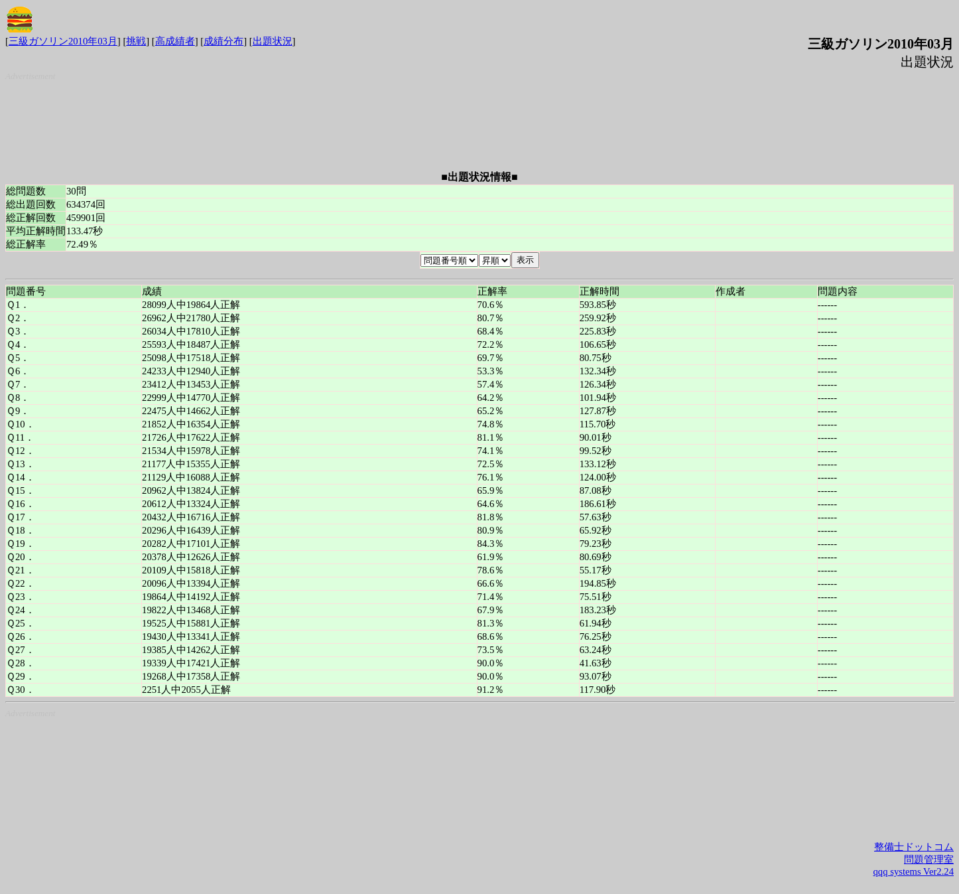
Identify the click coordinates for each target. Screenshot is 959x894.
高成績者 (175, 41)
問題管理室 (929, 859)
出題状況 (272, 41)
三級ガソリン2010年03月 (63, 41)
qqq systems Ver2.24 (913, 871)
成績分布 (223, 41)
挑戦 (136, 41)
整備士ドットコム (914, 847)
